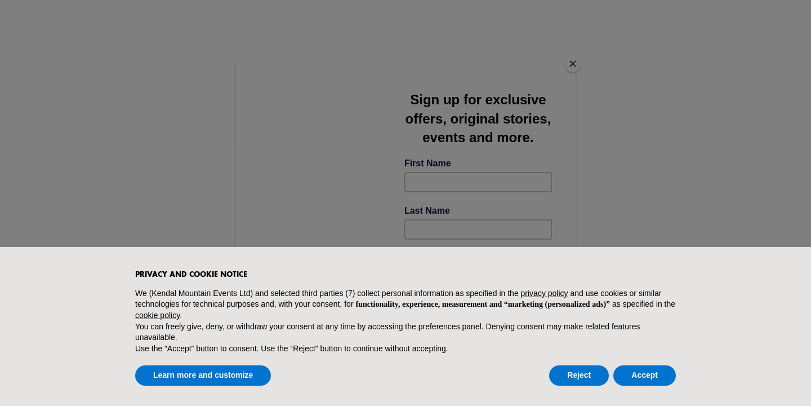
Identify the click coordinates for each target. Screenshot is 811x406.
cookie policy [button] (157, 315)
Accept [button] (644, 374)
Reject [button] (579, 374)
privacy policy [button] (544, 293)
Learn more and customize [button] (203, 374)
